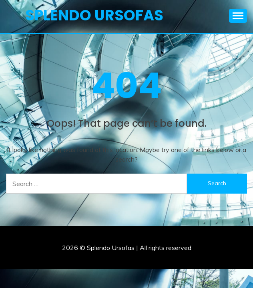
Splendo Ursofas (94, 15)
